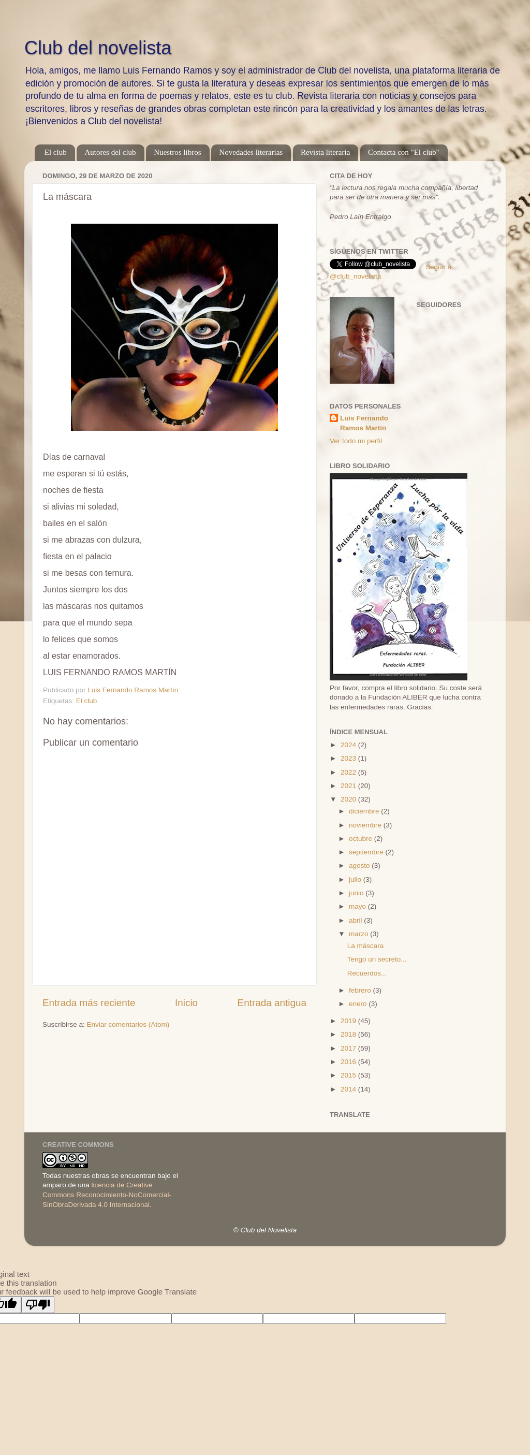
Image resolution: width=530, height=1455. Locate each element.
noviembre (366, 825)
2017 (349, 1048)
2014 (349, 1089)
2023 (349, 758)
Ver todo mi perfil (356, 441)
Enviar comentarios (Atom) (128, 1024)
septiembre (367, 852)
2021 (349, 786)
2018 (349, 1034)
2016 (349, 1062)
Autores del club (110, 152)
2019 (349, 1021)
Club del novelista (97, 48)
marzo (359, 934)
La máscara (365, 946)
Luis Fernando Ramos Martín (364, 423)
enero (359, 1004)
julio (356, 879)
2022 (349, 772)
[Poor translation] (37, 1304)
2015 (349, 1075)
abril (356, 920)
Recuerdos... (367, 973)
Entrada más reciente (89, 1002)
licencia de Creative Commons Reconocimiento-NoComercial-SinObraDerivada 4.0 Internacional (106, 1195)
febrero (361, 990)
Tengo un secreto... (377, 959)
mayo (358, 906)
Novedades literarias (251, 152)
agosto (360, 865)
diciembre (365, 811)
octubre (361, 838)
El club (56, 152)
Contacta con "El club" (403, 152)
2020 (349, 799)
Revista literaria (325, 152)
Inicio (186, 1002)
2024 (349, 745)
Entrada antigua (272, 1002)
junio (357, 893)
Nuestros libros (177, 152)
